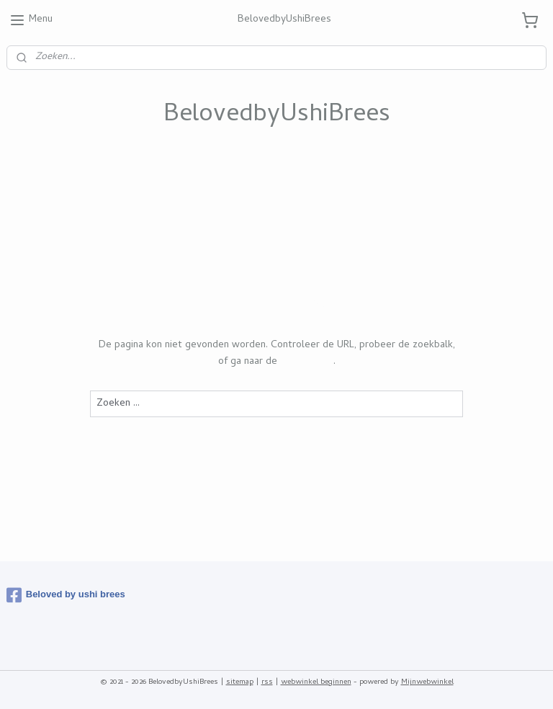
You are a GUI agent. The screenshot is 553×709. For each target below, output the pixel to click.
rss (267, 682)
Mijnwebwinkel (427, 682)
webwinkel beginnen (316, 682)
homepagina (306, 361)
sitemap (239, 682)
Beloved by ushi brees (65, 595)
